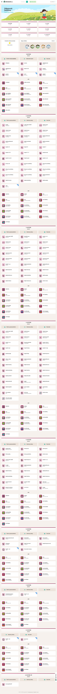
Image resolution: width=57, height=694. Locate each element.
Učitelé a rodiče (33, 1)
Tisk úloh (47, 59)
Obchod (53, 40)
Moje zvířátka (24, 41)
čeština (52, 1)
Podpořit (34, 692)
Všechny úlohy (28, 120)
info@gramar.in (30, 692)
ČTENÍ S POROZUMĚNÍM (10, 59)
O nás (37, 692)
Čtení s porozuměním (10, 120)
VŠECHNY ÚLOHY (28, 59)
